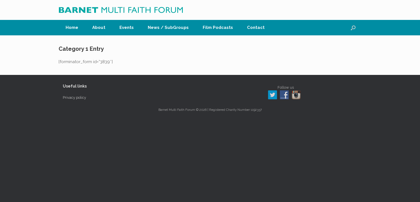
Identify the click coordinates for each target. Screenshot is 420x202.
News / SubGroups (168, 27)
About (98, 27)
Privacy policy (74, 97)
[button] (353, 27)
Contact (256, 27)
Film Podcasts (218, 27)
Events (126, 27)
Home (72, 27)
